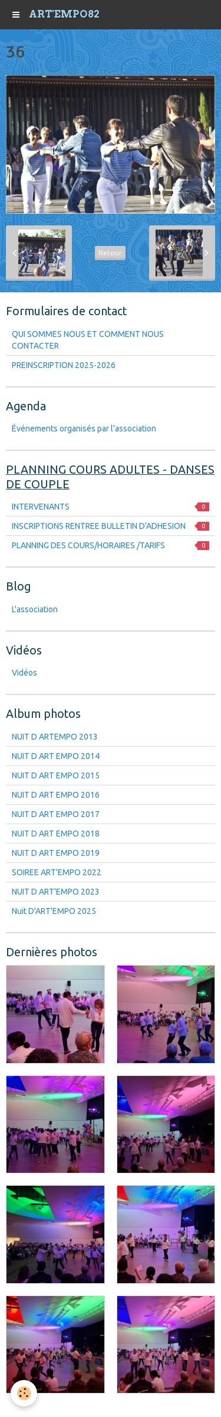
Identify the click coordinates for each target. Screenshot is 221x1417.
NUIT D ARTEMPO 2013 (55, 736)
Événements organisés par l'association (84, 428)
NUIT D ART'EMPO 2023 (56, 891)
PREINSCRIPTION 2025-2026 (64, 365)
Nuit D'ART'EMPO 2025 (54, 911)
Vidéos (24, 672)
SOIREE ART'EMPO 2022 (56, 872)
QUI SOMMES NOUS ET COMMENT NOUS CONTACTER (88, 339)
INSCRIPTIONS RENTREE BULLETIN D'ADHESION (110, 526)
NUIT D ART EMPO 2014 (56, 756)
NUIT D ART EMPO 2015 (56, 775)
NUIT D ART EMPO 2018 (56, 833)
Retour (110, 253)
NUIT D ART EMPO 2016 (56, 794)
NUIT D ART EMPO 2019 (56, 853)
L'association (35, 609)
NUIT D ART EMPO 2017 (56, 814)
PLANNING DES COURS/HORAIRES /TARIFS (110, 545)
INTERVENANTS (110, 506)
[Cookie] (24, 1393)
